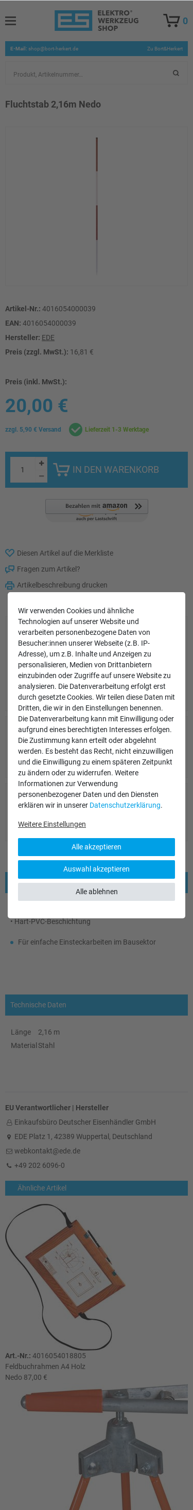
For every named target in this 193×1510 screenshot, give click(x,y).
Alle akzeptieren (96, 847)
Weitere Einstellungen (52, 824)
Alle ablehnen (97, 891)
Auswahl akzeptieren (96, 869)
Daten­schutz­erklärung (125, 805)
